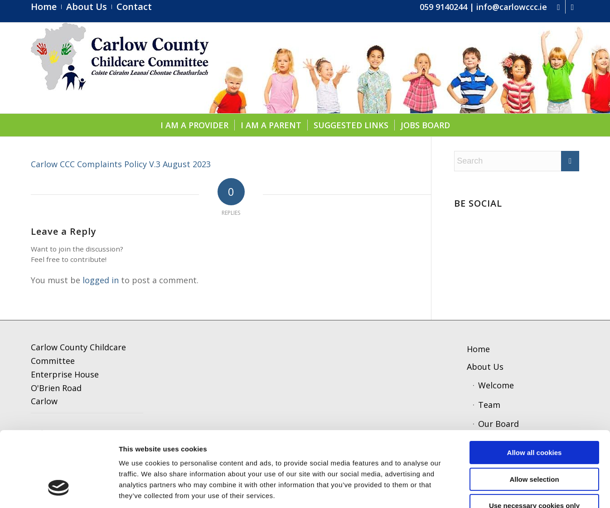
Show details (473, 490)
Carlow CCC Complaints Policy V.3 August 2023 (121, 164)
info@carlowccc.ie (511, 6)
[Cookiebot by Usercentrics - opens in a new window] (58, 490)
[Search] (516, 161)
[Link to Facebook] (558, 7)
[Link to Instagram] (572, 7)
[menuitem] (46, 7)
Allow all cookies (534, 388)
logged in (100, 280)
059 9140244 (443, 6)
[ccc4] (119, 68)
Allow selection (534, 415)
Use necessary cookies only (534, 441)
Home (478, 349)
